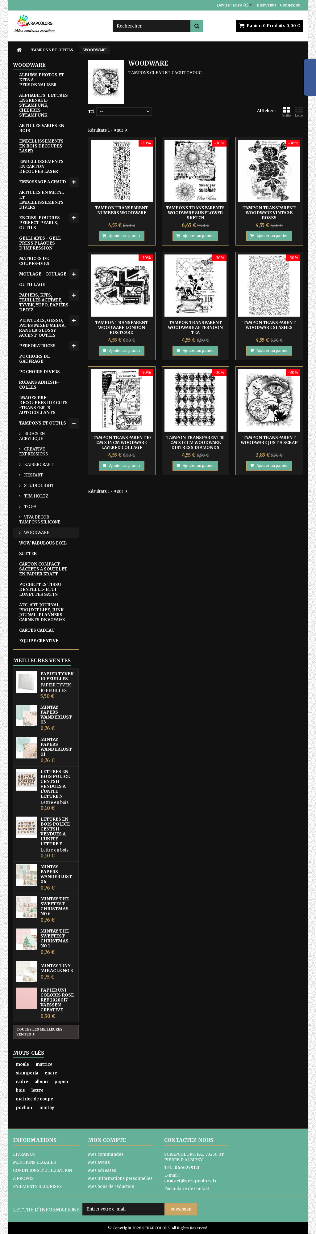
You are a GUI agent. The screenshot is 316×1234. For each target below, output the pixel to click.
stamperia (27, 1073)
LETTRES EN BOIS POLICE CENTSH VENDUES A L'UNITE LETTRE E (55, 831)
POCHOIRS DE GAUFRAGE (34, 359)
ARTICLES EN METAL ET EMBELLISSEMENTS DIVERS (41, 200)
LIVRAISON (24, 1154)
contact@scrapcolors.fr (190, 1181)
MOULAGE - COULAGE (42, 274)
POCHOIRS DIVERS (39, 371)
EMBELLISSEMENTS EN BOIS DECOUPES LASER (41, 146)
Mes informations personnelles (120, 1178)
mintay (46, 1107)
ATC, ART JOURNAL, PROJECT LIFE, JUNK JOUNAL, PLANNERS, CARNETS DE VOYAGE (42, 612)
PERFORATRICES (37, 345)
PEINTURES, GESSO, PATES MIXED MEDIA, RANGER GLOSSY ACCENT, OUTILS (42, 328)
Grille (286, 111)
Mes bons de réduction (111, 1186)
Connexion (290, 5)
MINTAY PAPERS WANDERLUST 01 (56, 747)
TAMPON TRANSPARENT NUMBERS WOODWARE (121, 210)
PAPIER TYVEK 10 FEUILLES (57, 676)
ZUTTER (28, 553)
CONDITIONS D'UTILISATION (42, 1170)
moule (22, 1064)
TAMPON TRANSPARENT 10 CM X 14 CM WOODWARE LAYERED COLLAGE (122, 442)
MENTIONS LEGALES (34, 1162)
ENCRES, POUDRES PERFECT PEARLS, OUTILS (39, 222)
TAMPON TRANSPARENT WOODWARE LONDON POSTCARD (121, 327)
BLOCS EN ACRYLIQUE (32, 436)
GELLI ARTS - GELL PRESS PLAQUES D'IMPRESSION (40, 243)
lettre (37, 1090)
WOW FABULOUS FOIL (43, 543)
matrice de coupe (34, 1099)
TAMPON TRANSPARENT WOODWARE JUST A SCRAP (269, 440)
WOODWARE (36, 532)
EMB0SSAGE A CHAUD (42, 182)
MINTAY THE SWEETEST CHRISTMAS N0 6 (54, 906)
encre (51, 1073)
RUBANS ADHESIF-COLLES (39, 385)
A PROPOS (23, 1178)
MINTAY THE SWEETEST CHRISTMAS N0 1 (54, 938)
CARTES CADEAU (37, 630)
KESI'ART (33, 475)
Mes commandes (105, 1154)
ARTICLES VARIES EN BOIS (41, 128)
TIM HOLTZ (35, 496)
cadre (22, 1081)
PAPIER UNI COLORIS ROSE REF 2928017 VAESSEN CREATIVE (57, 1000)
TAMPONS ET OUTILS (42, 423)
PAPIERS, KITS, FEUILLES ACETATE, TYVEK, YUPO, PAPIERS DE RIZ (44, 302)
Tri (91, 111)
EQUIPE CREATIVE (38, 640)
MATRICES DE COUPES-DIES (34, 261)
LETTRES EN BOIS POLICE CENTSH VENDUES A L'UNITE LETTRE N (55, 784)
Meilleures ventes (42, 660)
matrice (43, 1064)
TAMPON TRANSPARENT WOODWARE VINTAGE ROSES (269, 212)
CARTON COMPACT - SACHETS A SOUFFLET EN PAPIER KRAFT (43, 569)
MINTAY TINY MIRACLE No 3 (56, 968)
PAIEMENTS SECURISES (37, 1186)
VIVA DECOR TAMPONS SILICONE (39, 520)
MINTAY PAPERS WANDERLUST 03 (56, 714)
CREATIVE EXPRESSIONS (33, 451)
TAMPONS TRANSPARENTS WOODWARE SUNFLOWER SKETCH (195, 212)
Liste (299, 111)
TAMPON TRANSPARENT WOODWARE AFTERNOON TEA (195, 327)
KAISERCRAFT (38, 464)
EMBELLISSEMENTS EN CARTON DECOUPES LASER (41, 166)
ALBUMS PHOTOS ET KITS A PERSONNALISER (41, 80)
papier (61, 1081)
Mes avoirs (99, 1162)
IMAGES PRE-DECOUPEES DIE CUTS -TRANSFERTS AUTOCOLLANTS (43, 405)
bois (20, 1090)
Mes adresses (102, 1170)
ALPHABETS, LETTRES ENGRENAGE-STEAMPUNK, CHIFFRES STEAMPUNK (43, 105)
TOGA (29, 506)
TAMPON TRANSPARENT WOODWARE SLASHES (269, 325)
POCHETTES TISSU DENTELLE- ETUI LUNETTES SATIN (40, 589)
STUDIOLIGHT (38, 485)
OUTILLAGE (32, 284)
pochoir (24, 1107)
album (41, 1081)
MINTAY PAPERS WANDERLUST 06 (56, 874)
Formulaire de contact (186, 1188)
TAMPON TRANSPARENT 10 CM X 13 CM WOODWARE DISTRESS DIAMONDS (195, 442)
